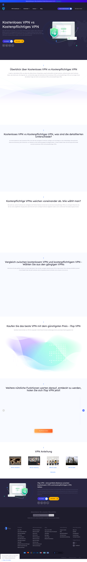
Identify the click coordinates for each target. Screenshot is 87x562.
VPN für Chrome (36, 541)
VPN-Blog (47, 536)
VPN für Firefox (36, 543)
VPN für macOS (36, 534)
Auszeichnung (75, 538)
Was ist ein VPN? (48, 532)
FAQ (61, 534)
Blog (41, 8)
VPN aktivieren (63, 538)
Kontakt (74, 534)
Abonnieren (51, 518)
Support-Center (63, 532)
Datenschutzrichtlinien (72, 560)
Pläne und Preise (21, 550)
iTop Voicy (20, 538)
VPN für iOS (35, 538)
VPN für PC (35, 536)
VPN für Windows (36, 532)
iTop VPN (19, 532)
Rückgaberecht (63, 560)
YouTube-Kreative (76, 539)
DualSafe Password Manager (24, 547)
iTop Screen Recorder (22, 534)
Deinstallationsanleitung (65, 539)
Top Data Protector (21, 543)
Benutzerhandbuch (64, 536)
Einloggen (82, 4)
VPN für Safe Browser (37, 547)
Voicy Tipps (47, 539)
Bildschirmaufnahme (49, 541)
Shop (65, 4)
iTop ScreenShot (21, 539)
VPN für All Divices (36, 548)
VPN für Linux (35, 545)
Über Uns (75, 532)
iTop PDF (19, 545)
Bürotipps (47, 538)
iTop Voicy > (58, 1)
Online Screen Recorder (22, 548)
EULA (80, 560)
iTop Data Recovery (22, 541)
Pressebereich (76, 536)
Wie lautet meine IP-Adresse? (51, 534)
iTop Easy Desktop (21, 536)
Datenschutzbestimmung (10, 558)
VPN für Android (36, 539)
